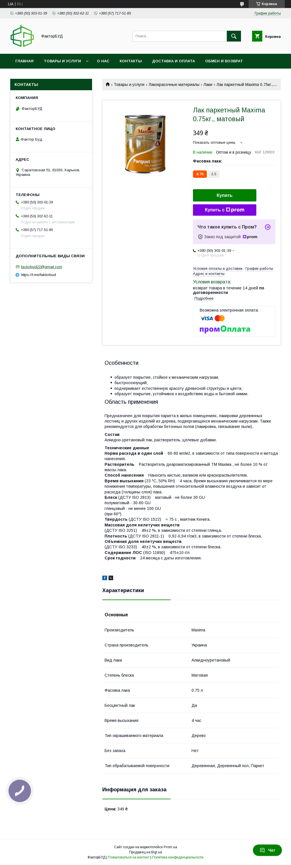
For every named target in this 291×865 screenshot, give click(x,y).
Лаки (207, 84)
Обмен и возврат (224, 61)
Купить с (224, 210)
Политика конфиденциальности (177, 857)
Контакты (131, 61)
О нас (103, 61)
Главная (24, 61)
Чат (267, 850)
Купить (225, 195)
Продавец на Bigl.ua (145, 852)
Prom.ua (170, 847)
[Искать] (234, 36)
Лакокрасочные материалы (174, 84)
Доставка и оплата (173, 61)
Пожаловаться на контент (128, 857)
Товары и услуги (62, 61)
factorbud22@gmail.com (41, 267)
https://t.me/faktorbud (38, 275)
